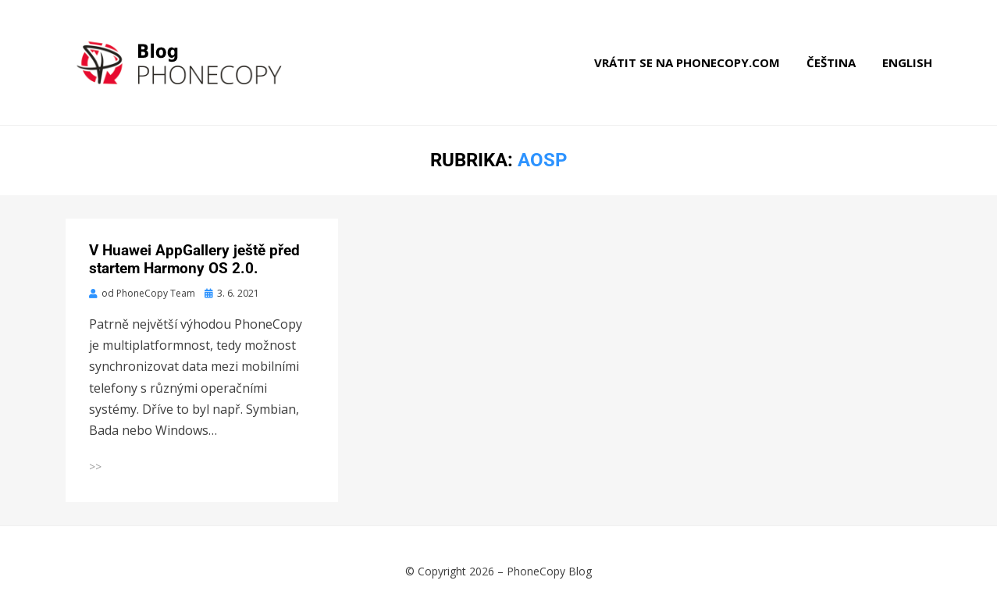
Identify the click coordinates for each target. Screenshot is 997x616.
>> (95, 466)
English (907, 62)
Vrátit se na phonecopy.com (687, 62)
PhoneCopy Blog (549, 571)
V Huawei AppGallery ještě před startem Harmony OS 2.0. (194, 259)
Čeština (831, 62)
